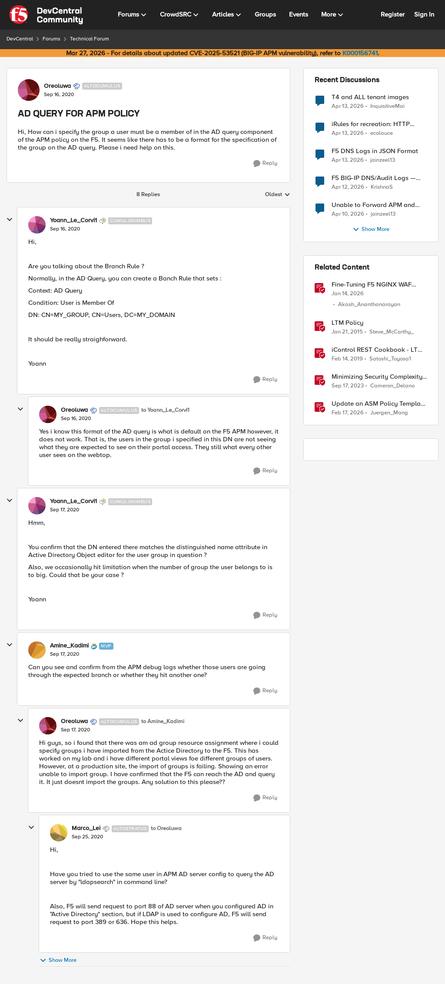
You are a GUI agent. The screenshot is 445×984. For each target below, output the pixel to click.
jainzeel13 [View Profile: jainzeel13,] (382, 160)
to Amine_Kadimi (162, 721)
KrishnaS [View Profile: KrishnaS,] (382, 187)
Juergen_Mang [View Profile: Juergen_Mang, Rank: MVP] (389, 413)
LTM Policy (347, 323)
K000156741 (360, 53)
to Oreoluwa (166, 828)
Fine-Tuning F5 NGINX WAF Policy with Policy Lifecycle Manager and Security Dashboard (372, 284)
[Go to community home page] (46, 14)
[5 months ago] (348, 413)
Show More (58, 960)
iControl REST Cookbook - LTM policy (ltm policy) (377, 350)
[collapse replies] (9, 219)
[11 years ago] (347, 331)
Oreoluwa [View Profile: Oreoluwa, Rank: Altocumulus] (57, 86)
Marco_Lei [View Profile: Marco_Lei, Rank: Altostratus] (86, 828)
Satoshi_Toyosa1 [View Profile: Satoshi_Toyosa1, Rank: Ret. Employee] (390, 358)
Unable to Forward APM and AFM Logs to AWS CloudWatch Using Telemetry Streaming (376, 205)
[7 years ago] (347, 358)
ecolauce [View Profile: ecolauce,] (381, 133)
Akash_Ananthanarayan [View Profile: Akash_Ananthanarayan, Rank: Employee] (369, 304)
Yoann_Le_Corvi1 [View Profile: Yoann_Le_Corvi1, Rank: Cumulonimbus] (73, 220)
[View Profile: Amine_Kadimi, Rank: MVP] (37, 650)
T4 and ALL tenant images (370, 97)
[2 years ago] (348, 385)
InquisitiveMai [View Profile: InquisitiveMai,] (387, 106)
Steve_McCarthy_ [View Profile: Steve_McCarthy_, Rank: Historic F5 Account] (391, 331)
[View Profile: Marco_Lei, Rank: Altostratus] (58, 832)
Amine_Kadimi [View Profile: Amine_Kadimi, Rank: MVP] (69, 645)
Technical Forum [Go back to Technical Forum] (89, 39)
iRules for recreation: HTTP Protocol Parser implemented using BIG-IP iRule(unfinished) (374, 124)
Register (393, 14)
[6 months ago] (348, 293)
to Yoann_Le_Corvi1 (165, 410)
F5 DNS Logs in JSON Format (375, 151)
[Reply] (265, 163)
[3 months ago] (348, 106)
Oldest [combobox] (277, 194)
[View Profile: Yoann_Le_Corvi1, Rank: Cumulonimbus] (37, 224)
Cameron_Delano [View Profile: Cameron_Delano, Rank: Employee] (392, 385)
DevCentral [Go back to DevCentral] (20, 39)
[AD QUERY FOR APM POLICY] (65, 229)
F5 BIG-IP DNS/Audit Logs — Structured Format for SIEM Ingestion (374, 178)
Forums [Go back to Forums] (51, 39)
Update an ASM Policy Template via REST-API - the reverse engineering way (379, 403)
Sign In (424, 14)
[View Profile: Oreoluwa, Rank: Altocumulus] (29, 90)
